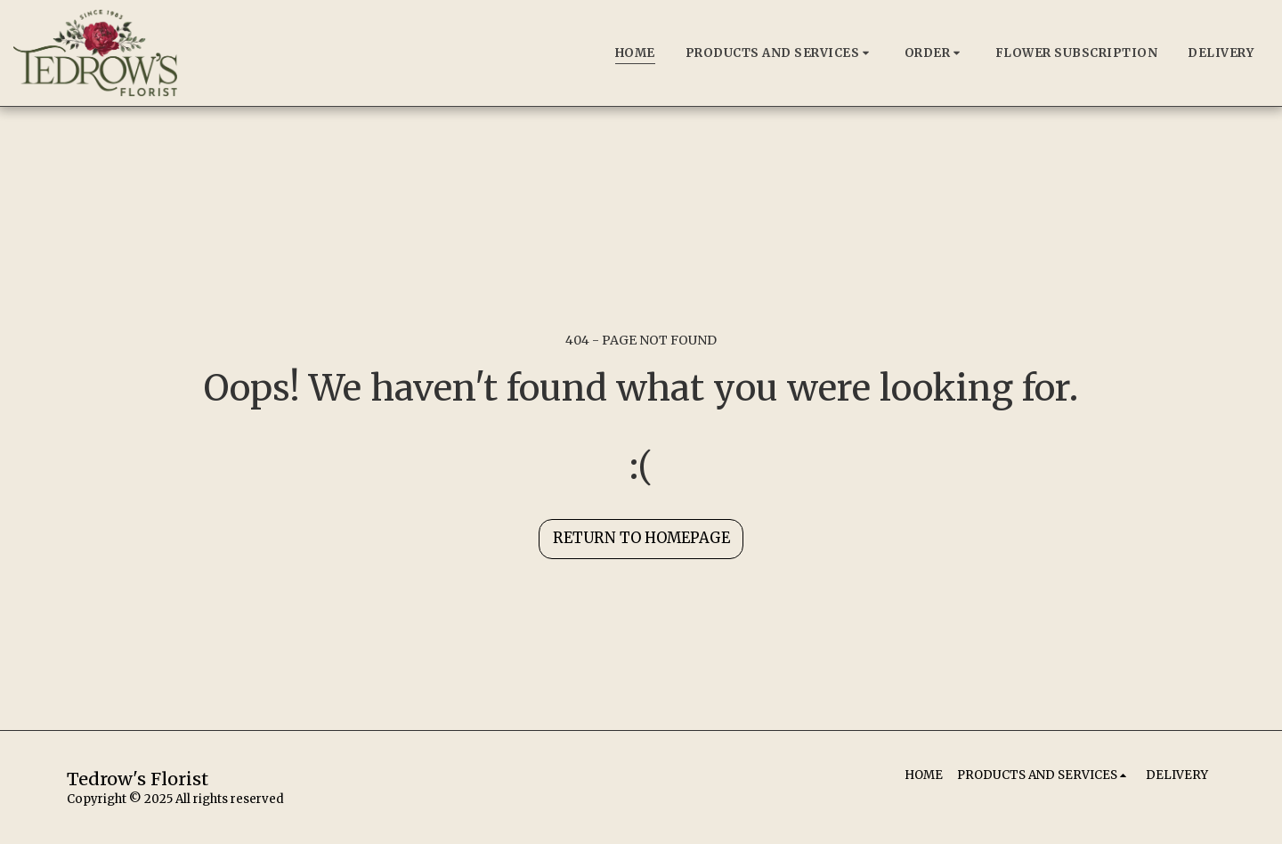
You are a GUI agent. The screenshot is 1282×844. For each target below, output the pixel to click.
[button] (779, 53)
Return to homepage (641, 538)
